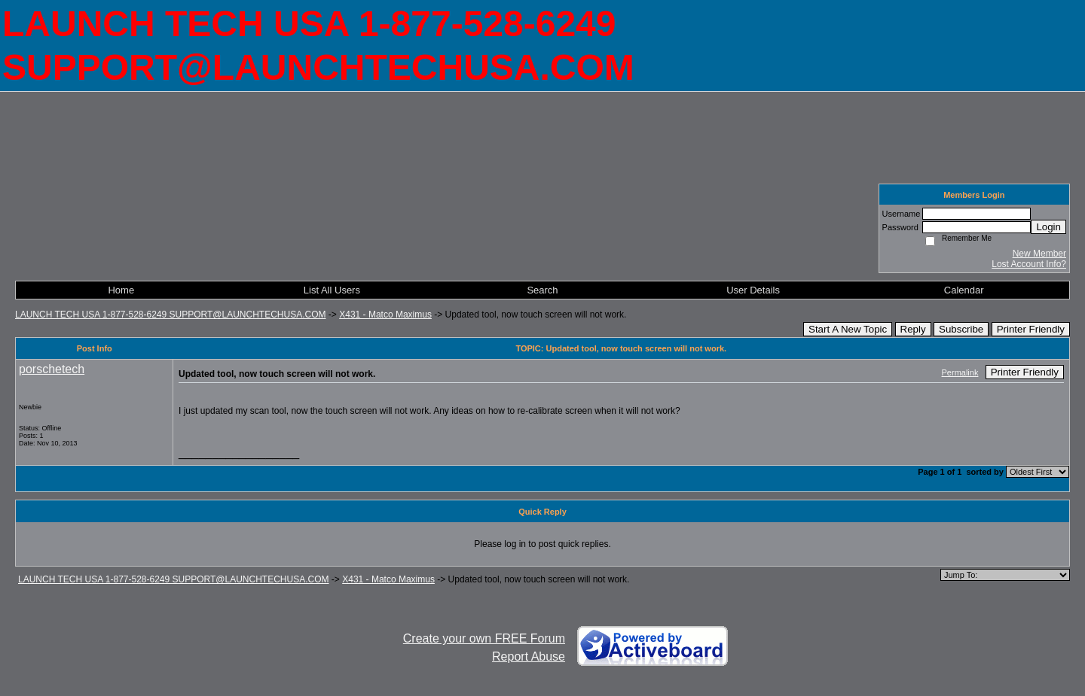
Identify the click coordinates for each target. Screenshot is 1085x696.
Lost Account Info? (1029, 264)
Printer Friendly (1031, 329)
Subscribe (961, 329)
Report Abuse (528, 656)
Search (542, 290)
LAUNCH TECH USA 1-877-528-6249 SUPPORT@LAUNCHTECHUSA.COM (170, 314)
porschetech (51, 369)
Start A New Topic (847, 329)
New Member (1039, 253)
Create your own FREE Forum (484, 638)
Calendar (964, 290)
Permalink (960, 372)
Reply (913, 329)
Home (121, 290)
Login (1048, 227)
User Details (753, 290)
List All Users (332, 290)
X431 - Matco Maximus (385, 314)
